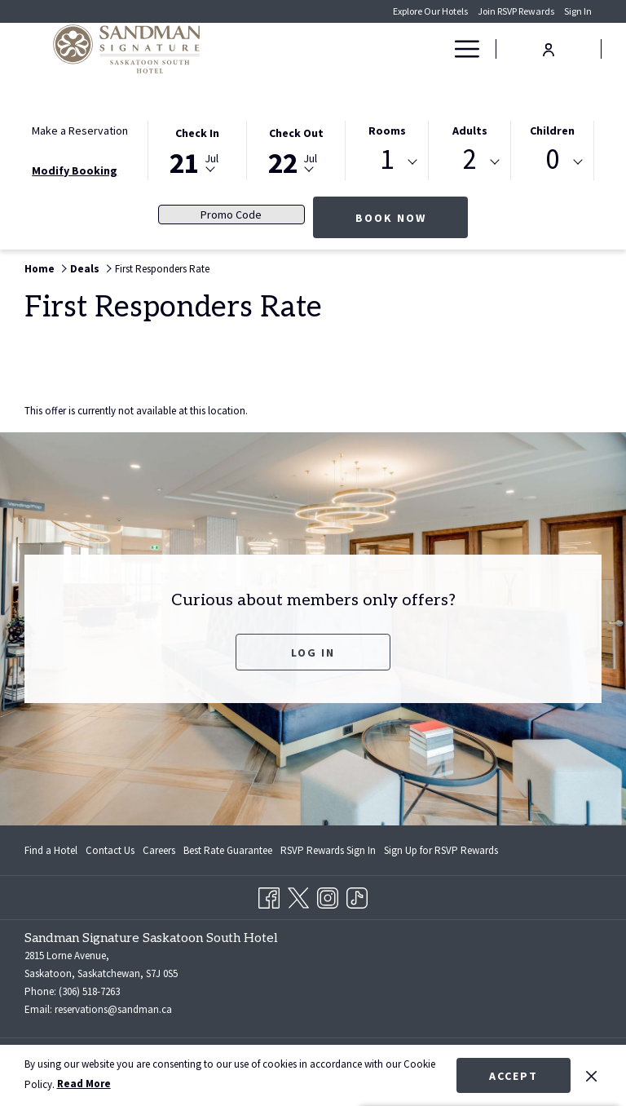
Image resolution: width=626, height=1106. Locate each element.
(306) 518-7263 (89, 991)
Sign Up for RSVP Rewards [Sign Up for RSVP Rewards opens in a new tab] (441, 853)
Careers (159, 850)
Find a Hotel (50, 850)
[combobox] (387, 162)
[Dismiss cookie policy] (591, 1075)
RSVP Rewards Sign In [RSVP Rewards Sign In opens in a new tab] (328, 853)
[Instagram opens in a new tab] (327, 895)
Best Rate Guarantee (227, 850)
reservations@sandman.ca (113, 1009)
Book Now (412, 217)
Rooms (387, 130)
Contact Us (110, 850)
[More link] (461, 49)
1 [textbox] (387, 159)
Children (552, 130)
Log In (313, 652)
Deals (84, 269)
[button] (197, 149)
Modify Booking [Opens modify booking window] (74, 170)
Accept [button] (513, 1075)
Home (39, 269)
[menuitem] (361, 49)
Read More (84, 1084)
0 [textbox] (552, 159)
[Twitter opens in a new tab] (298, 895)
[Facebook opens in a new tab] (269, 895)
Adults (469, 130)
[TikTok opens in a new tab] (357, 895)
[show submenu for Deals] (436, 49)
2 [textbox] (470, 159)
